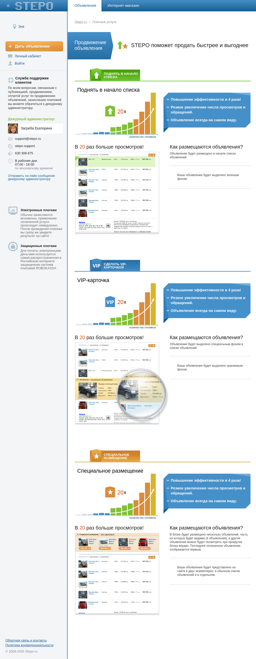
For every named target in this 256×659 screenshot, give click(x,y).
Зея (21, 26)
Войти (19, 63)
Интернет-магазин (123, 5)
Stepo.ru (81, 22)
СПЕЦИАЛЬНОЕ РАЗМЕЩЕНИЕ (110, 456)
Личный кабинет (28, 56)
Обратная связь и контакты (26, 640)
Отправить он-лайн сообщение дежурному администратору (31, 177)
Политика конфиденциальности (30, 645)
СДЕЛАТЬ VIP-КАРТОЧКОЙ (109, 265)
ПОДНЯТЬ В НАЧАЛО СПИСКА (115, 75)
